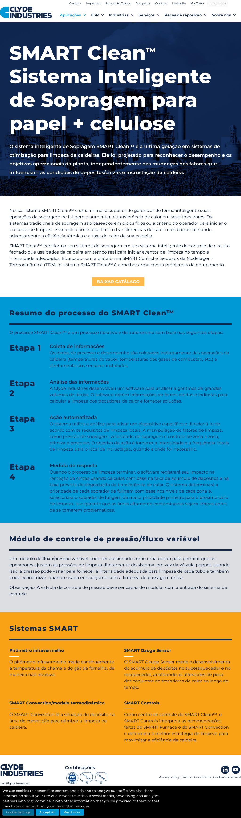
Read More (72, 812)
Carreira (75, 3)
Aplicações (75, 15)
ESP (100, 15)
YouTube (197, 3)
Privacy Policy (169, 777)
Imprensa (93, 3)
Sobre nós (226, 15)
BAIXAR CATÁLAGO (118, 281)
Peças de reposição (188, 15)
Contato (161, 3)
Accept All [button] (47, 812)
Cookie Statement (227, 777)
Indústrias (124, 15)
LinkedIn (179, 3)
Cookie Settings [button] (18, 812)
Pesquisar (142, 3)
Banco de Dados (118, 3)
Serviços (152, 15)
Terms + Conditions (196, 777)
